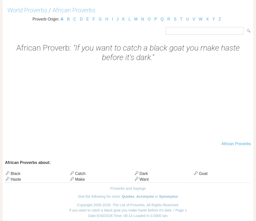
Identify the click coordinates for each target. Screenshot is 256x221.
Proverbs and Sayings (128, 188)
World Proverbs (27, 10)
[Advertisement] (128, 102)
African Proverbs (74, 10)
